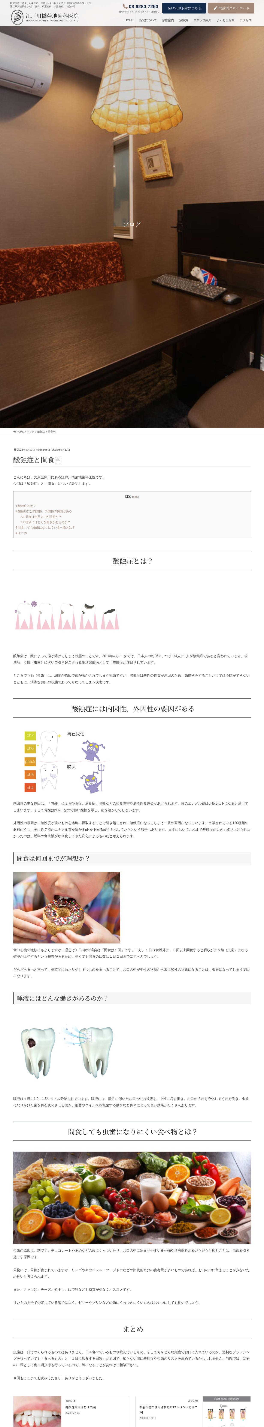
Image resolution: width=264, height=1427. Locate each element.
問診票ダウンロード (231, 8)
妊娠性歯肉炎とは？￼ (80, 1406)
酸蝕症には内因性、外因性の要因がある (46, 511)
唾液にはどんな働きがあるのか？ (47, 522)
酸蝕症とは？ (27, 505)
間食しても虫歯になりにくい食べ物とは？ (47, 527)
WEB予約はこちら (184, 8)
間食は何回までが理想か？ (42, 516)
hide (136, 496)
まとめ (22, 532)
